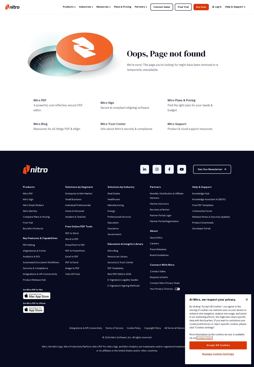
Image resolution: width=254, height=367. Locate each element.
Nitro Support (177, 124)
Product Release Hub (34, 279)
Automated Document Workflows (41, 262)
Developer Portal (201, 228)
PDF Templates (115, 268)
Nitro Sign (107, 103)
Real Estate (114, 193)
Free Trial (183, 6)
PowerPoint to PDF (75, 244)
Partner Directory (159, 203)
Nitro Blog (40, 124)
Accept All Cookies (218, 345)
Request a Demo (159, 277)
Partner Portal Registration (164, 221)
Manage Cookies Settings (218, 354)
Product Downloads (203, 222)
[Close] (247, 299)
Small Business (73, 199)
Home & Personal (74, 211)
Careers (154, 243)
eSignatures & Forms (34, 250)
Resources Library (118, 256)
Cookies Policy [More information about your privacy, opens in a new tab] (204, 337)
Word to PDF (71, 239)
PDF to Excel (71, 262)
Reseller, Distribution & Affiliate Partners (166, 195)
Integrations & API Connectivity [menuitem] (85, 328)
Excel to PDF (71, 256)
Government (114, 234)
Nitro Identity (30, 211)
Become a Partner (160, 209)
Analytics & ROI (31, 256)
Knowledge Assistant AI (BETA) (209, 199)
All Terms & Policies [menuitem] (174, 328)
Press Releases (158, 249)
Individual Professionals (78, 205)
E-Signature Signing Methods (124, 285)
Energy (111, 211)
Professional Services (119, 216)
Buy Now (201, 6)
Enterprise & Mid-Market (78, 193)
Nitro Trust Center (113, 124)
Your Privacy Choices (165, 288)
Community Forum (202, 211)
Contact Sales (161, 6)
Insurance (113, 228)
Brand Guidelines (159, 255)
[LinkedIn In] (144, 169)
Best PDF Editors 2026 (119, 274)
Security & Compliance (35, 268)
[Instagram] (157, 169)
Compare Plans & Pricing (36, 216)
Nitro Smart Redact (33, 205)
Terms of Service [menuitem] (114, 328)
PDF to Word (71, 233)
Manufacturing (116, 205)
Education (113, 222)
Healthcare (114, 199)
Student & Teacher (75, 216)
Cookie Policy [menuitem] (134, 328)
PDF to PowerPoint (75, 250)
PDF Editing (29, 244)
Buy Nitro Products (33, 228)
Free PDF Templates (203, 205)
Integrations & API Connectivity (40, 274)
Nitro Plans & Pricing (181, 100)
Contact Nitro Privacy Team (165, 283)
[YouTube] (181, 169)
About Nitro (156, 237)
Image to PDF (72, 268)
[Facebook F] (169, 169)
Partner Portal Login (160, 215)
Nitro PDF (40, 100)
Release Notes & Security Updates (211, 216)
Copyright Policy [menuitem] (152, 328)
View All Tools (72, 274)
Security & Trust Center (120, 262)
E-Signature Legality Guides (123, 279)
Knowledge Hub (200, 193)
